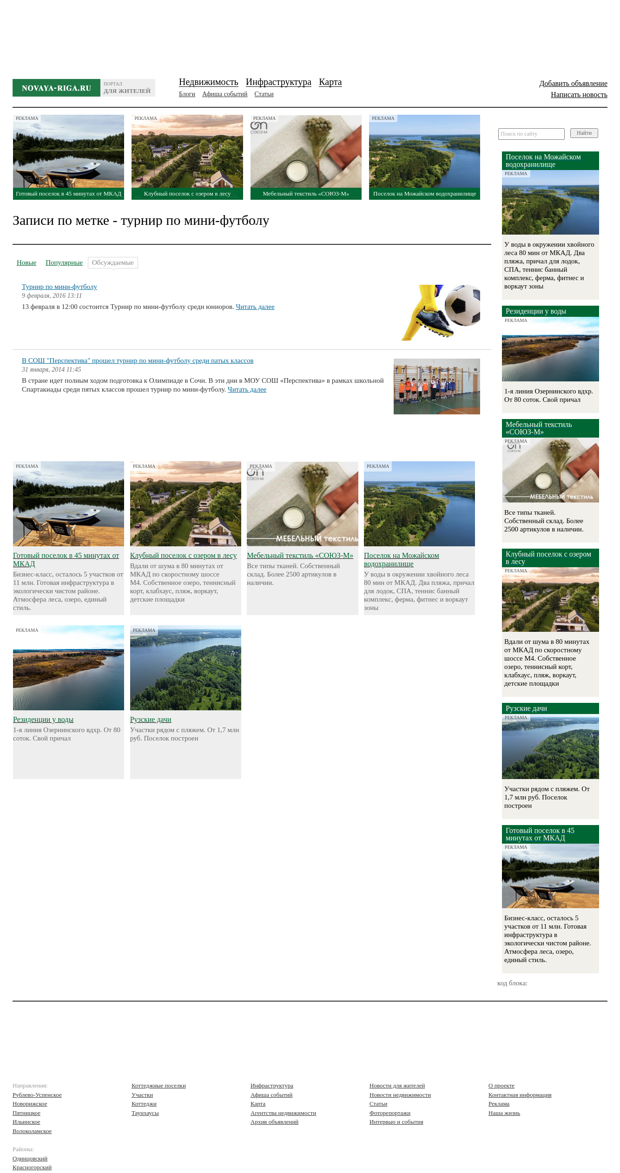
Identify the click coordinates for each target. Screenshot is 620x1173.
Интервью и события (396, 1121)
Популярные (64, 262)
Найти (584, 133)
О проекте (501, 1085)
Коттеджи (144, 1103)
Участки (142, 1094)
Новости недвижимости (400, 1094)
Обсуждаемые (113, 264)
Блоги (187, 94)
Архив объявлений (274, 1121)
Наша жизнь (504, 1112)
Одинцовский (30, 1158)
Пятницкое (26, 1112)
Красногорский (32, 1167)
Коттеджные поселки (159, 1085)
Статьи (264, 94)
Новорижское (30, 1103)
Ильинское (26, 1121)
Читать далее (255, 306)
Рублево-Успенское (37, 1094)
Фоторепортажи (389, 1112)
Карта (330, 82)
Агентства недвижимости (283, 1112)
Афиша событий (224, 94)
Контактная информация (520, 1094)
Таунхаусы (145, 1112)
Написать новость (579, 94)
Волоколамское (32, 1130)
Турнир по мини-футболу (59, 286)
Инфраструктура (278, 82)
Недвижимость (208, 82)
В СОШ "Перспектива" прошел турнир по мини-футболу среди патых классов (138, 360)
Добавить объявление (573, 83)
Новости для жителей (397, 1085)
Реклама (498, 1103)
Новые (26, 262)
